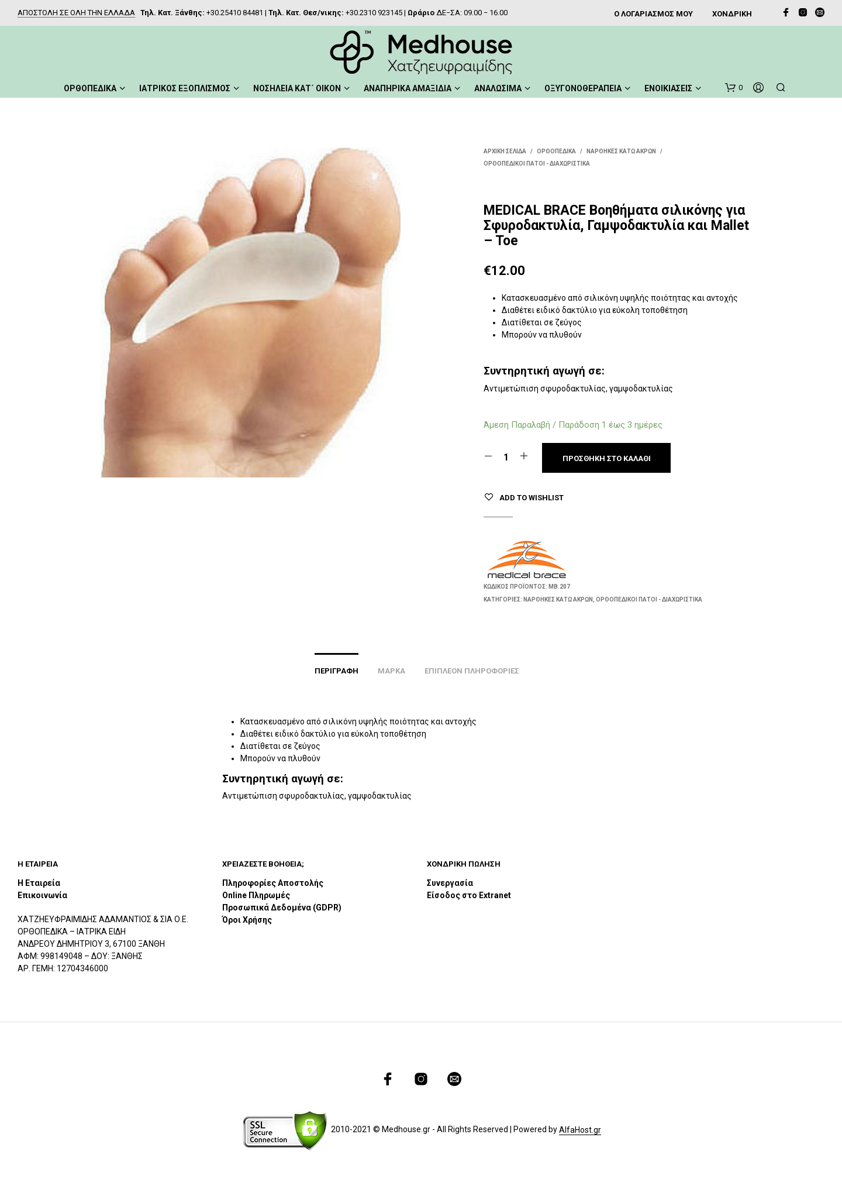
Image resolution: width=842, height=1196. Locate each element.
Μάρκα (391, 670)
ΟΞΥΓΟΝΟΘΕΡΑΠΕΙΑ (583, 88)
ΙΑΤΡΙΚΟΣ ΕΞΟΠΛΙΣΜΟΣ (184, 88)
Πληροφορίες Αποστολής (272, 883)
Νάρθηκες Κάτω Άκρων (621, 151)
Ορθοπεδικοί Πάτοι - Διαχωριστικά (537, 163)
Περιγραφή (336, 670)
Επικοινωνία (42, 895)
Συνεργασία (450, 883)
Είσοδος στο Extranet (470, 895)
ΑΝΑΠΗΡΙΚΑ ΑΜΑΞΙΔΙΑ (407, 88)
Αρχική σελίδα (505, 151)
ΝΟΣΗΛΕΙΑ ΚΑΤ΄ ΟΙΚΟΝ (297, 88)
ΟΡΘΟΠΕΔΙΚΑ (90, 88)
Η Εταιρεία (39, 883)
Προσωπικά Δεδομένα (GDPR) (281, 907)
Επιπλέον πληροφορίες (472, 670)
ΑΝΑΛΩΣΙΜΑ (498, 88)
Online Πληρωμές (256, 895)
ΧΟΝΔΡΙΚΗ (732, 13)
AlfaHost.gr (580, 1130)
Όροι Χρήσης (247, 920)
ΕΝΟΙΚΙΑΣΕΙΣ (668, 88)
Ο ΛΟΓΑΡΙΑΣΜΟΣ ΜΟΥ (653, 13)
